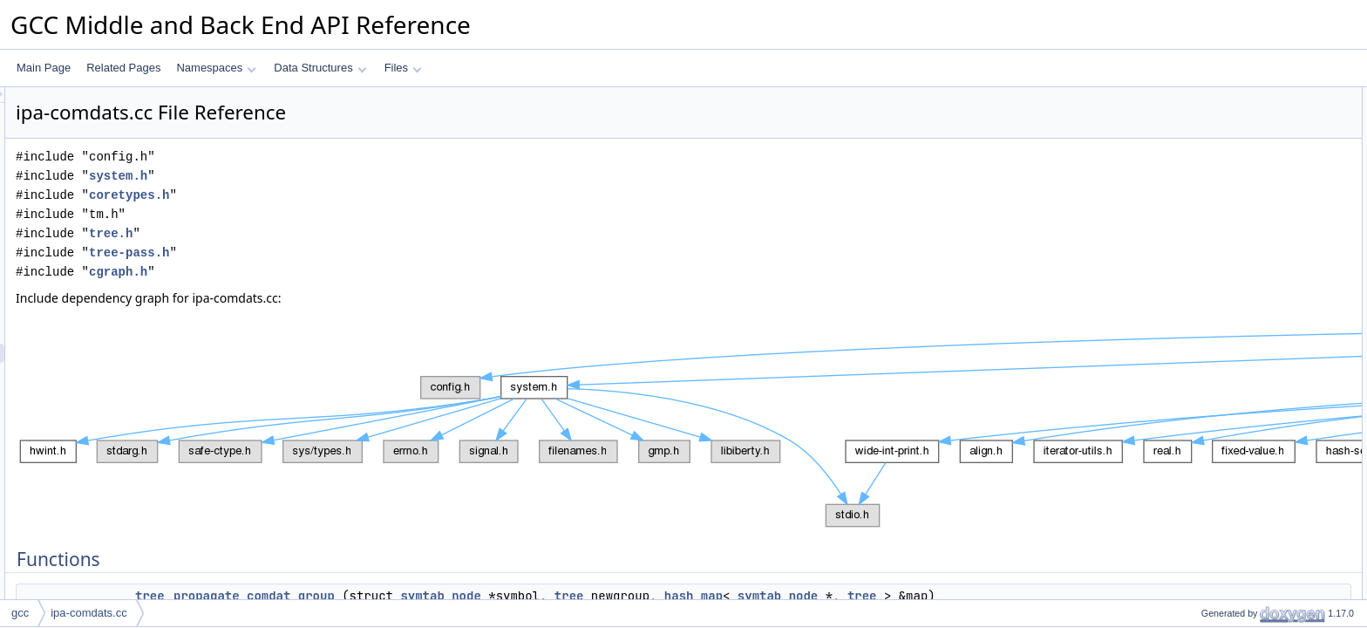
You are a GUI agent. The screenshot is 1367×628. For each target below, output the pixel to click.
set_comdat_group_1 (1236, 173)
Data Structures (320, 67)
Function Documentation (1229, 231)
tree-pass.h (347, 252)
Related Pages (123, 67)
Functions (1195, 97)
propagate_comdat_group (472, 596)
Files (403, 67)
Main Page (44, 67)
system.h (336, 175)
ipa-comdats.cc (88, 612)
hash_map (911, 596)
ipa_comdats (1216, 193)
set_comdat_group (1230, 154)
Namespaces (215, 67)
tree (368, 596)
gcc (20, 612)
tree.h (328, 233)
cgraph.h (336, 271)
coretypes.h (347, 195)
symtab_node (658, 596)
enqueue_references (1234, 135)
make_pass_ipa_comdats (1246, 212)
